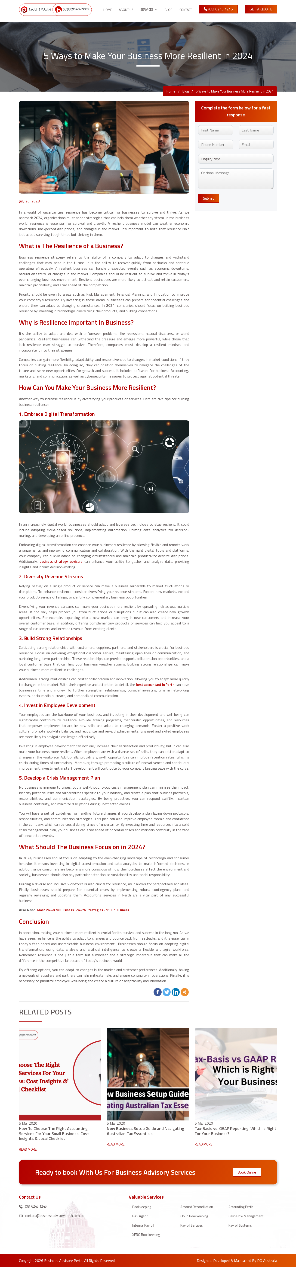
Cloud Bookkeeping (195, 1216)
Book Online (246, 1172)
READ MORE (29, 1149)
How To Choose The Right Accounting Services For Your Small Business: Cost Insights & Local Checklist (54, 1133)
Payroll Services (192, 1225)
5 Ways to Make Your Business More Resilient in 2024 (231, 91)
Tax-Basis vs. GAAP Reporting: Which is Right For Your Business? (235, 1131)
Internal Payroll (144, 1225)
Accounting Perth (242, 1206)
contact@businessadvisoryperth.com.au (53, 1216)
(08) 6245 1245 (219, 11)
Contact (185, 12)
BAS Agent (141, 1216)
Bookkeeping (142, 1206)
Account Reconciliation (198, 1206)
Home (100, 12)
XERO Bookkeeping (147, 1234)
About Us (117, 12)
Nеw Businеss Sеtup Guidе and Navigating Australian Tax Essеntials (145, 1131)
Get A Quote (261, 11)
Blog (166, 12)
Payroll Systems (241, 1225)
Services (143, 10)
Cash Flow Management (247, 1216)
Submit (208, 198)
